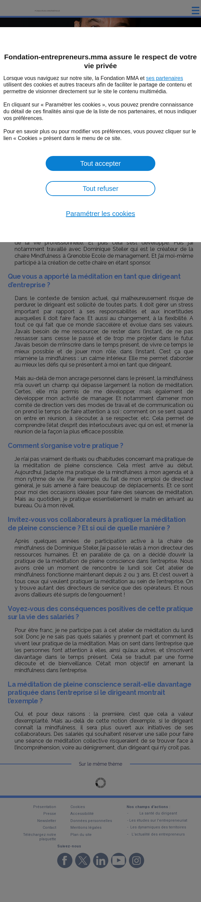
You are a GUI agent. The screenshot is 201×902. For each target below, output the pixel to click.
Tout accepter (100, 163)
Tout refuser (100, 188)
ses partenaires (164, 78)
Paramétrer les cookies (100, 213)
